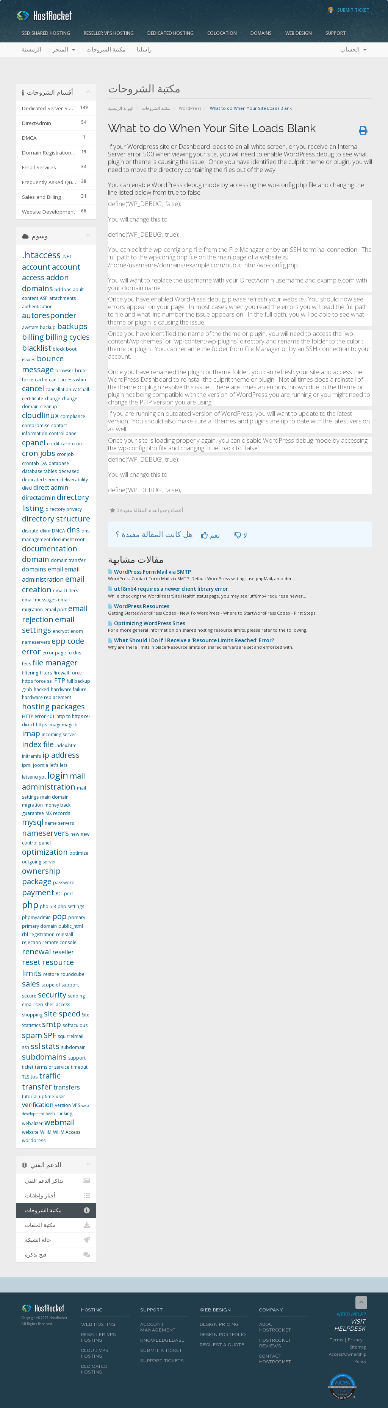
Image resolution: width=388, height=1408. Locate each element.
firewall (61, 673)
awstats (30, 327)
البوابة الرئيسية (120, 108)
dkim (45, 531)
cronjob (65, 454)
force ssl (43, 681)
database (58, 463)
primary (76, 917)
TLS (25, 1077)
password (64, 882)
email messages (39, 599)
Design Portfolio (223, 1334)
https (41, 724)
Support (335, 33)
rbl (25, 934)
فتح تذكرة (56, 1254)
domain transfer (68, 560)
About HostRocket (275, 1327)
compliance (72, 416)
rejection (31, 942)
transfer (37, 1087)
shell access (57, 1004)
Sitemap (358, 1347)
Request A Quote (222, 1344)
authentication (37, 306)
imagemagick (62, 724)
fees (26, 663)
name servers (59, 823)
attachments (62, 298)
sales (31, 984)
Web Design (298, 33)
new (74, 834)
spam (32, 1035)
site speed (62, 1013)
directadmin (38, 497)
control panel (63, 433)
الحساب (353, 49)
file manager (55, 662)
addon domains (45, 282)
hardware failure (68, 689)
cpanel (33, 442)
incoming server (59, 734)
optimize (78, 853)
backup (48, 327)
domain (35, 559)
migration (32, 805)
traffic (49, 1076)
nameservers (45, 833)
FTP (59, 680)
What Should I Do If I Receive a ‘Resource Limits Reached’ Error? (191, 640)
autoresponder (49, 315)
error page (54, 652)
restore (51, 974)
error (31, 651)
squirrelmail (70, 1036)
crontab (30, 463)
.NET (67, 256)
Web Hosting (98, 1324)
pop (59, 916)
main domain (54, 797)
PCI (59, 893)
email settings (48, 624)
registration (42, 934)
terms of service (52, 1067)
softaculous (75, 1025)
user (60, 1096)
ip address (61, 755)
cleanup (48, 406)
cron (77, 443)
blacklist (36, 348)
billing (33, 337)
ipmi (26, 765)
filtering (30, 673)
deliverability (74, 479)
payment (38, 892)
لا (241, 535)
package (37, 881)
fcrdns (74, 652)
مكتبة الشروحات (105, 49)
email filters (65, 590)
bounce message (43, 364)
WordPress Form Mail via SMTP (149, 571)
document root (68, 539)
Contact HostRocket (275, 1358)
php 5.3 (48, 906)
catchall (81, 389)
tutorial (30, 1096)
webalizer (32, 1123)
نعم (210, 535)
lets (63, 765)
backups (72, 326)
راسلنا (144, 49)
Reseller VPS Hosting (109, 33)
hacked (41, 689)
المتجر (64, 49)
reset (31, 962)
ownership (41, 871)
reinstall (64, 934)
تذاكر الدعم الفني (56, 1180)
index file (38, 744)
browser (64, 370)
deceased (69, 471)
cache (41, 379)
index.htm (66, 745)
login (57, 775)
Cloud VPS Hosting (94, 1353)
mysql (32, 822)
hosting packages (53, 706)
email (55, 569)
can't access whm (67, 379)
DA (44, 463)
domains (34, 569)
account (36, 267)
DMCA (58, 531)
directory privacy (63, 509)
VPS (76, 1105)
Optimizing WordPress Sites (146, 623)
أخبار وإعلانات (56, 1195)
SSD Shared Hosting (46, 33)
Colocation (222, 33)
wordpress (33, 1140)
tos (34, 1077)
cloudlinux (40, 415)
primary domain (39, 926)
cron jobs (38, 453)
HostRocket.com (46, 1309)
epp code (68, 641)
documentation (49, 548)
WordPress (190, 108)
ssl (35, 1046)
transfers (66, 1087)
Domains (261, 33)
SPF (50, 1035)
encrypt (61, 631)
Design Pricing (219, 1324)
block (58, 349)
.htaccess (41, 254)
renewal (36, 951)
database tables (39, 471)
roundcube (72, 974)
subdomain (73, 1047)
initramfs (31, 756)
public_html (70, 926)
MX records (57, 813)
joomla (40, 765)
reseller (63, 952)
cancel (33, 388)
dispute (30, 531)
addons (63, 289)
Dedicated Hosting (170, 33)
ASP (44, 298)
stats (50, 1046)
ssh (25, 1047)
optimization (45, 852)
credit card (58, 443)
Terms (336, 1339)
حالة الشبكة (56, 1239)
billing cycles (67, 337)
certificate (32, 398)
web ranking (59, 1113)
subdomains (44, 1057)
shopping (32, 1015)
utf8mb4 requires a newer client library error (168, 588)
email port (55, 609)
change (52, 398)
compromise (36, 425)
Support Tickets (162, 1360)
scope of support (60, 985)
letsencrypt (34, 777)
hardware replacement (46, 697)
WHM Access (66, 1132)
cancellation (58, 389)
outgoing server (39, 862)
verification (37, 1104)
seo (39, 1004)
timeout (79, 1067)
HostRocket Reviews (275, 1343)
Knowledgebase (162, 1340)
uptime (46, 1096)
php (30, 904)
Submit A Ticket (161, 1350)
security (52, 995)
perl (68, 893)
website (30, 1132)
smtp (51, 1024)
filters (46, 673)
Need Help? (341, 1322)
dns (73, 529)
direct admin (50, 487)
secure (29, 996)
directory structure (56, 519)
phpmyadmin (36, 917)
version (63, 1105)
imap (31, 733)
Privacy (355, 1339)
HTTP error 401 (38, 716)
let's (54, 765)
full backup (78, 681)
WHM (46, 1132)
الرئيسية (31, 49)
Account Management (158, 1327)
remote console (59, 942)
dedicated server (40, 479)
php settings (71, 906)
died (27, 488)
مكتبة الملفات (56, 1225)
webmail (59, 1122)
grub (27, 689)
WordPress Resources (138, 606)
